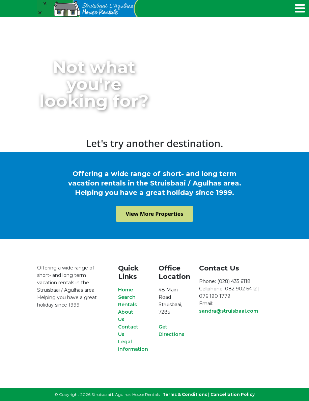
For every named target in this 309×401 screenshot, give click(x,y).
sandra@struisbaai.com (228, 311)
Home (125, 290)
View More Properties (155, 214)
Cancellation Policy (232, 394)
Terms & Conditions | (186, 394)
